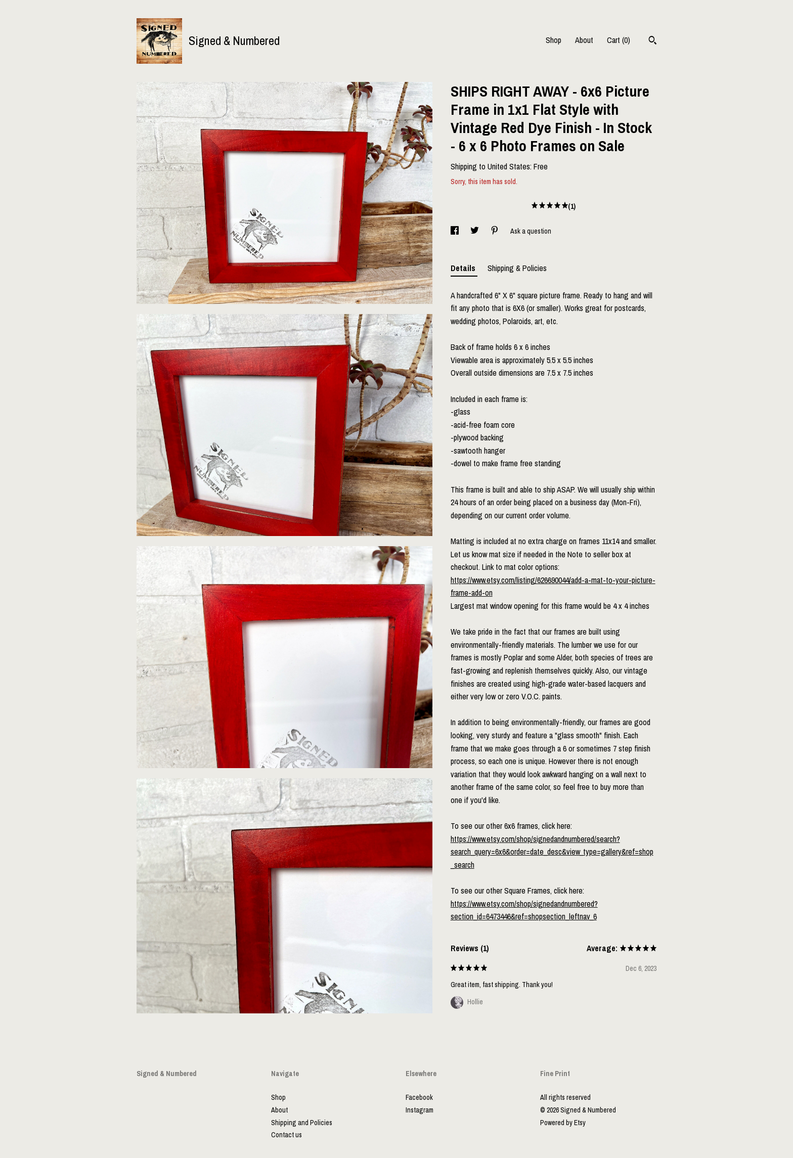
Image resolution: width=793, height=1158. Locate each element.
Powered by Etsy (563, 1122)
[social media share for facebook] (455, 231)
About (584, 40)
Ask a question (530, 231)
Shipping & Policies (517, 268)
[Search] (652, 41)
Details (464, 268)
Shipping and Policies (301, 1122)
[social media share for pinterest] (495, 231)
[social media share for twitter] (475, 231)
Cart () (618, 40)
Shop (553, 40)
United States (509, 166)
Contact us (286, 1134)
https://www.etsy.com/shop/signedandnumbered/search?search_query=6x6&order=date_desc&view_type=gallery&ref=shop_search (552, 851)
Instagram (419, 1110)
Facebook (419, 1097)
